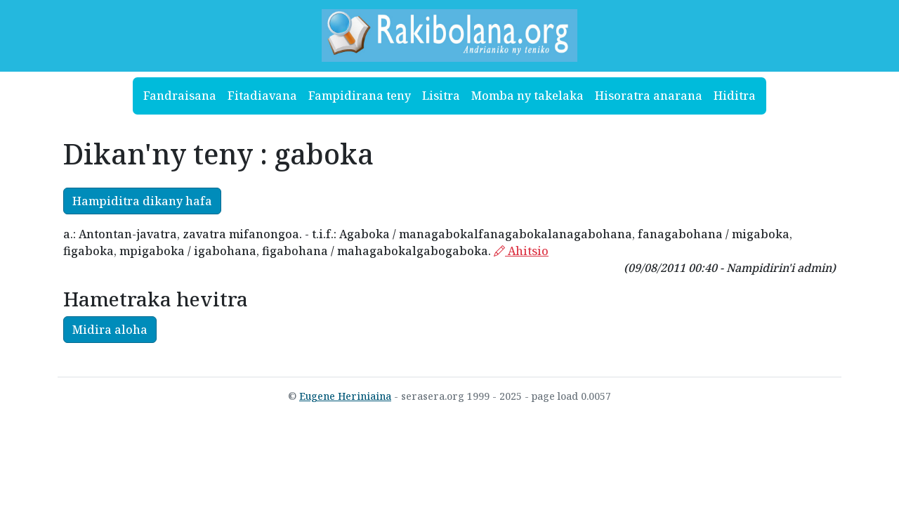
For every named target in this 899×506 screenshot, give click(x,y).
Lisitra (441, 95)
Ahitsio (521, 251)
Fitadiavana (262, 95)
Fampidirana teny (359, 95)
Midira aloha (109, 329)
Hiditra (735, 95)
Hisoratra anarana (648, 95)
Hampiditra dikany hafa (142, 201)
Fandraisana (179, 95)
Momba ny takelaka (527, 95)
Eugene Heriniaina (345, 396)
